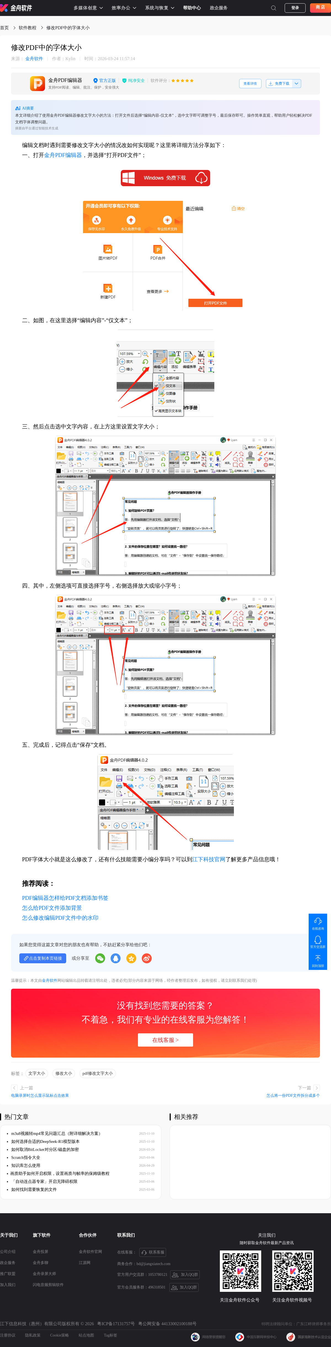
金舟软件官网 (90, 1252)
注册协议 (7, 1335)
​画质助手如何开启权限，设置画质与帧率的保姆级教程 (58, 1173)
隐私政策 (33, 1335)
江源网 (84, 1263)
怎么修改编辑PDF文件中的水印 (60, 918)
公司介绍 (7, 1252)
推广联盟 (7, 1274)
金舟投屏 (40, 1252)
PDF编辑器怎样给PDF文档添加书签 (65, 898)
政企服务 (219, 8)
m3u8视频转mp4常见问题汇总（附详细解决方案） (55, 1133)
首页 (4, 27)
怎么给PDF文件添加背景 (52, 908)
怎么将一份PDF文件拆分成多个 (293, 1095)
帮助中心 (192, 8)
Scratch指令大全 (23, 1157)
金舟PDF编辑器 (63, 155)
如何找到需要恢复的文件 (32, 1189)
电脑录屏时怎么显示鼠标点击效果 (40, 1095)
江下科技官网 (208, 859)
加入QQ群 (185, 1275)
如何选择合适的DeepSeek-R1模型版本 (43, 1141)
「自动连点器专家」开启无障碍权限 (42, 1181)
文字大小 (36, 1073)
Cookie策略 (59, 1335)
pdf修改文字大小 (97, 1073)
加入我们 (7, 1285)
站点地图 (86, 1335)
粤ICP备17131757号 (116, 1323)
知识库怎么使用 (23, 1165)
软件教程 (27, 27)
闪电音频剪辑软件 (48, 1285)
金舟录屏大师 (44, 1274)
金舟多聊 (40, 1263)
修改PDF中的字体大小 (68, 27)
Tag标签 (110, 1335)
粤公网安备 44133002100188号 (167, 1323)
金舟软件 (27, 59)
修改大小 (63, 1073)
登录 (295, 8)
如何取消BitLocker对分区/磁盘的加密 (43, 1149)
